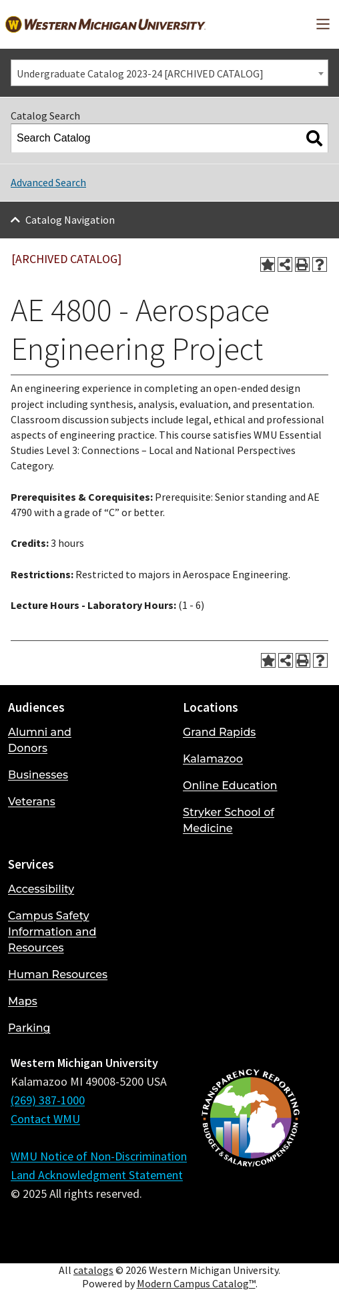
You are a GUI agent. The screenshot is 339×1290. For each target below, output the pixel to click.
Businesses (38, 775)
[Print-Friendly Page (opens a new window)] (302, 264)
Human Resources (57, 974)
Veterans (31, 801)
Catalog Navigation (70, 219)
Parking (29, 1028)
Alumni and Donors (39, 740)
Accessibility (41, 889)
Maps (22, 1001)
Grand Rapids (219, 732)
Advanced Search (48, 182)
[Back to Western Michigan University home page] (105, 24)
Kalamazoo (213, 758)
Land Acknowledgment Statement (97, 1174)
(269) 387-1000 (48, 1100)
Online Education (230, 785)
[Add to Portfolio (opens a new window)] (267, 264)
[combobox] (169, 72)
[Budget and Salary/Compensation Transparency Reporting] (250, 1153)
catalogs (93, 1270)
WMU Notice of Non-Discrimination (99, 1156)
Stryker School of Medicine (228, 820)
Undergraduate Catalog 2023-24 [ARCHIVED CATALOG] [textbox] (140, 73)
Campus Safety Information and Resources (52, 931)
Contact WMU (45, 1118)
